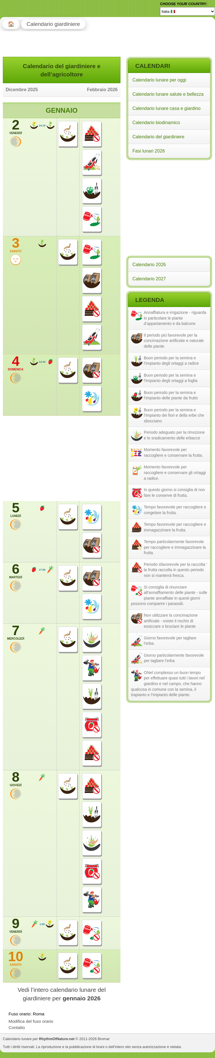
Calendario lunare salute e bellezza (168, 94)
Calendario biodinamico (156, 122)
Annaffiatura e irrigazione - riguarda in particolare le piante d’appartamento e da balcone (175, 318)
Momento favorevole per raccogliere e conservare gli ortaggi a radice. (175, 472)
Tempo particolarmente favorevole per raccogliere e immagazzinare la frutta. (175, 547)
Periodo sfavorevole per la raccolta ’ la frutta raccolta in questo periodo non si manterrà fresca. (175, 570)
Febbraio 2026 (102, 89)
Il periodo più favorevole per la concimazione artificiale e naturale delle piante (174, 341)
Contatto (17, 1027)
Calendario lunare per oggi (159, 80)
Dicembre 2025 (22, 89)
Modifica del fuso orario (31, 1021)
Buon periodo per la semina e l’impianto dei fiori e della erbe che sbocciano (174, 415)
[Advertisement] (169, 198)
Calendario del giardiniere (158, 136)
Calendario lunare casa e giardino (166, 108)
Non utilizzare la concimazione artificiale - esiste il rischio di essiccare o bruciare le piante (171, 621)
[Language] (187, 11)
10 (15, 958)
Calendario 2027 (149, 278)
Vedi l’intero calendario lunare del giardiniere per (62, 993)
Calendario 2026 (149, 264)
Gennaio (61, 110)
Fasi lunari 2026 (148, 151)
